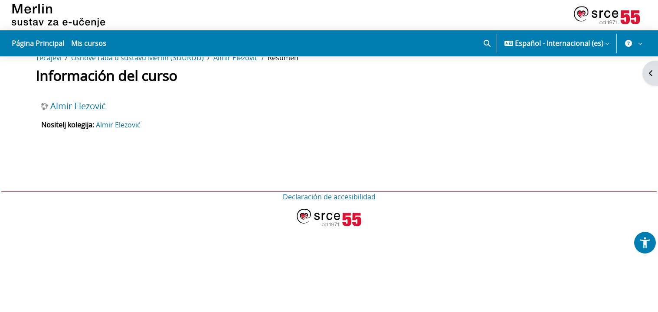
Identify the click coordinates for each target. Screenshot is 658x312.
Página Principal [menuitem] (38, 43)
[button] (487, 43)
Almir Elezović (235, 86)
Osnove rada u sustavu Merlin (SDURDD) (137, 86)
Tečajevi (49, 86)
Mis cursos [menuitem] (88, 43)
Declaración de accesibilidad (329, 225)
